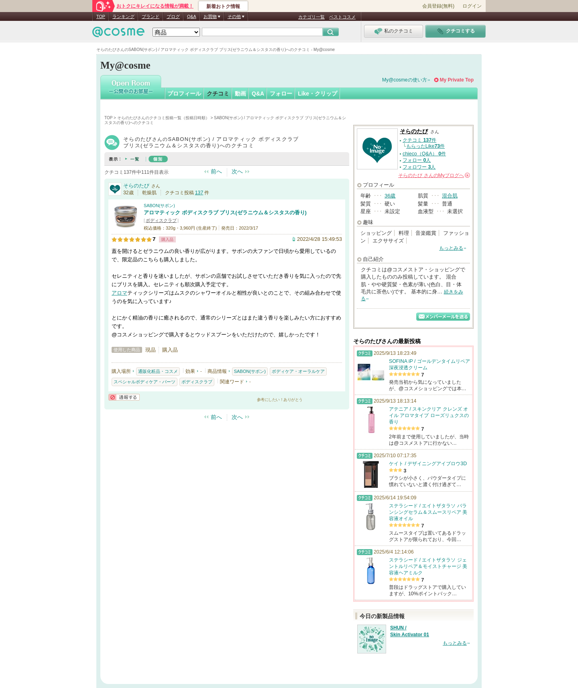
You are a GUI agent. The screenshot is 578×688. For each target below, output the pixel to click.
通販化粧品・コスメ (158, 371)
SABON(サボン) (159, 205)
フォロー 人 (417, 160)
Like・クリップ (317, 93)
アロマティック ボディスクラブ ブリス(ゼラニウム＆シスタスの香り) (225, 213)
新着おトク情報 (223, 6)
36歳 (390, 196)
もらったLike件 (425, 146)
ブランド (150, 16)
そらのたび (136, 186)
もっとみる (451, 248)
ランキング (123, 16)
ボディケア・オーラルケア (298, 371)
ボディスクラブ (161, 220)
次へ (237, 171)
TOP (100, 16)
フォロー (281, 93)
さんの (434, 175)
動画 (240, 93)
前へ (216, 171)
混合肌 (450, 196)
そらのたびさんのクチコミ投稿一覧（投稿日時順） (163, 118)
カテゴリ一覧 (311, 16)
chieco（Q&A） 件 (424, 154)
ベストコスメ (342, 16)
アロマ (119, 293)
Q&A (191, 16)
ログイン (472, 6)
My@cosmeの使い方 (404, 80)
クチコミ (218, 93)
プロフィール (184, 93)
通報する (124, 397)
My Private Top (457, 80)
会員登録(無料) (438, 6)
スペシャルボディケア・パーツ (144, 381)
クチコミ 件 (419, 140)
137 (199, 192)
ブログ (173, 16)
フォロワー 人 (419, 167)
